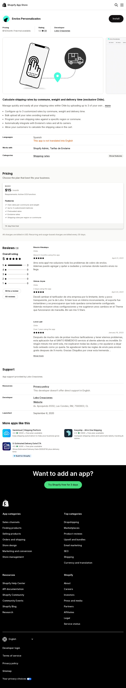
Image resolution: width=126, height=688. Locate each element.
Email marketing (73, 545)
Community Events (13, 600)
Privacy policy (41, 386)
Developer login (11, 648)
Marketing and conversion (17, 551)
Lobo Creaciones (62, 31)
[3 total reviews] (27, 265)
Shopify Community (13, 594)
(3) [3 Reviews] (45, 31)
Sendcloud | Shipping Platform (27, 430)
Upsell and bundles (74, 539)
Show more (38, 356)
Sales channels (11, 522)
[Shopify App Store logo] (15, 5)
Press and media (73, 600)
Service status (72, 623)
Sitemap (7, 671)
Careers (68, 589)
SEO (66, 551)
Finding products (12, 528)
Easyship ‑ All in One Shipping (88, 430)
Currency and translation (78, 562)
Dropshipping (71, 522)
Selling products (12, 533)
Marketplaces (71, 528)
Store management (13, 557)
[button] (32, 433)
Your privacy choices (14, 678)
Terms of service (12, 655)
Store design (10, 545)
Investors (69, 594)
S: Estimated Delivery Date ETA (27, 443)
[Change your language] (21, 639)
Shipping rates (41, 156)
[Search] (116, 5)
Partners (69, 606)
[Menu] (121, 5)
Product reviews (73, 533)
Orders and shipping (14, 539)
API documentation (13, 589)
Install (116, 18)
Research (8, 612)
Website (37, 402)
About (67, 583)
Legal (67, 618)
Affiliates (69, 612)
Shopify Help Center (14, 583)
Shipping (69, 557)
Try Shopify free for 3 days (63, 484)
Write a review (11, 291)
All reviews (10, 296)
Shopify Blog (9, 606)
